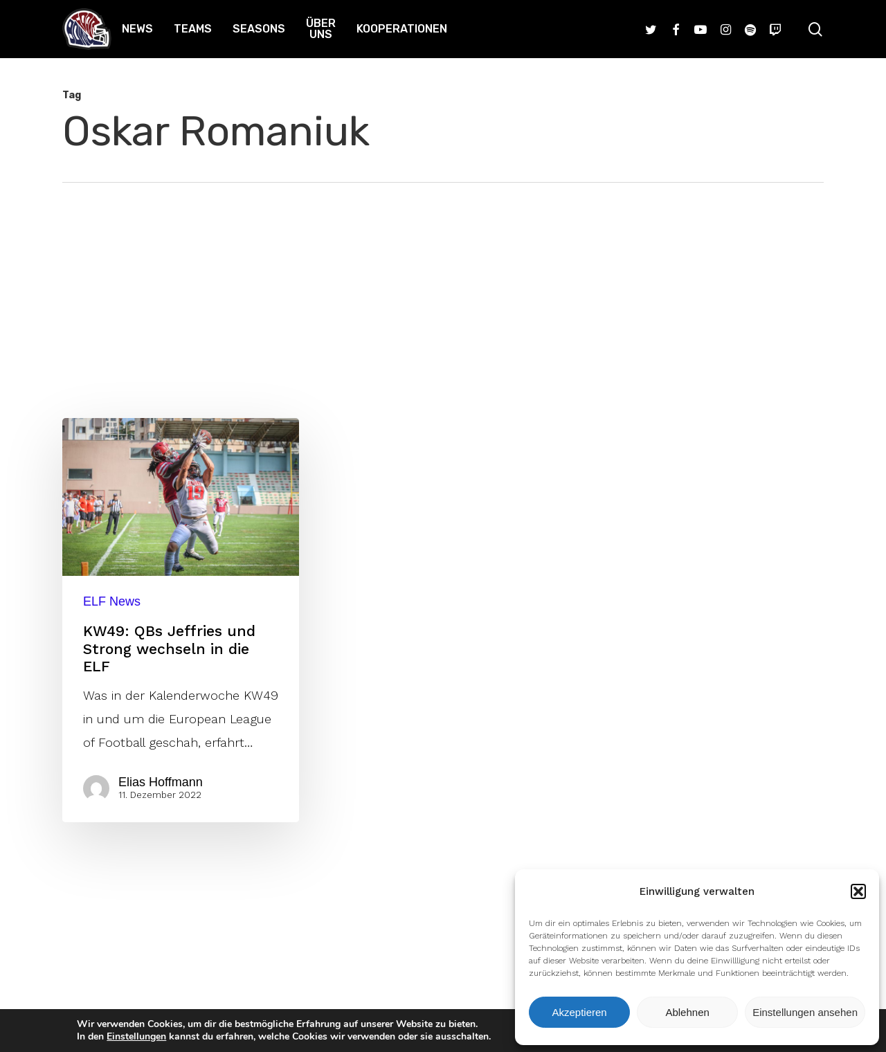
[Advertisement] (443, 286)
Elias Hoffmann (160, 782)
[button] (858, 891)
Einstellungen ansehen (805, 1012)
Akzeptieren (579, 1012)
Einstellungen (136, 1037)
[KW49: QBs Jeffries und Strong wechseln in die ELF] (180, 620)
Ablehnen (687, 1012)
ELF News (112, 601)
